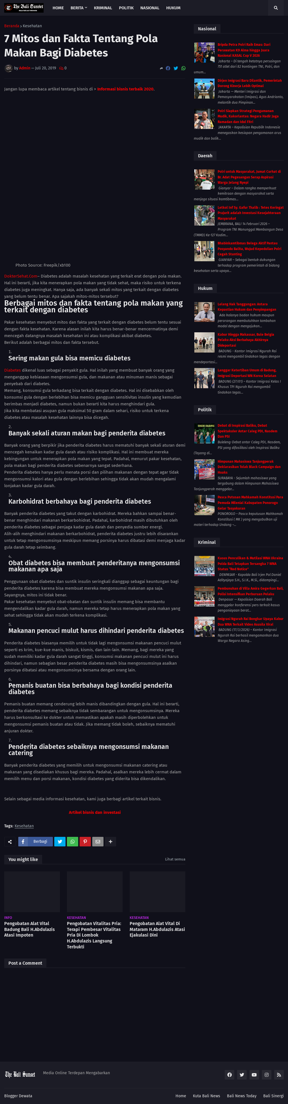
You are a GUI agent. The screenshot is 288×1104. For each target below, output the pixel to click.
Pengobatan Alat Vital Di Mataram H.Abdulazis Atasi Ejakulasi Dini (157, 876)
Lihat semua (175, 806)
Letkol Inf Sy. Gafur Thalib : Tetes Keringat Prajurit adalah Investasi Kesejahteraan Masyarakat (251, 213)
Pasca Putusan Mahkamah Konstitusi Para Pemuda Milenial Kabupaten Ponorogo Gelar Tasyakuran (250, 502)
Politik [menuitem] (126, 7)
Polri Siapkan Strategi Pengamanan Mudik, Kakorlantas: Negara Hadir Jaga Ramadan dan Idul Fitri (248, 116)
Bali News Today (241, 1096)
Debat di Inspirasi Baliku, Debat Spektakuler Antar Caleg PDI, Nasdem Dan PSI (247, 431)
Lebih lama (173, 1050)
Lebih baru (16, 1050)
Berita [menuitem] (77, 7)
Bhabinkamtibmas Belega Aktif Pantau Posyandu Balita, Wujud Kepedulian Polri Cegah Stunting (249, 248)
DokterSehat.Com (20, 223)
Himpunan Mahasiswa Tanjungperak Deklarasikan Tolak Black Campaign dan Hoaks (249, 467)
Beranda (11, 26)
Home (181, 1096)
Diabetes (12, 317)
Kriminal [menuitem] (103, 7)
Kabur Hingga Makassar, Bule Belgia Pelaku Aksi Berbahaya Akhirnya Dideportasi (246, 340)
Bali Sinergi (273, 1096)
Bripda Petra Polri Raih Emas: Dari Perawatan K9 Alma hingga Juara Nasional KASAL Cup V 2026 (244, 50)
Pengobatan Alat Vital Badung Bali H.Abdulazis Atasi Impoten (29, 876)
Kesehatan (32, 26)
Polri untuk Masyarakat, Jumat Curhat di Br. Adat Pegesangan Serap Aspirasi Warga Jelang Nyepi (249, 177)
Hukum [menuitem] (173, 7)
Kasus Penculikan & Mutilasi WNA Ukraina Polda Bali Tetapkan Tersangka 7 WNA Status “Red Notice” (250, 563)
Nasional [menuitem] (149, 7)
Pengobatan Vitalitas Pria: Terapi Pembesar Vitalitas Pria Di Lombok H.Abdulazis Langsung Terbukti (94, 882)
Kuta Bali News (206, 1096)
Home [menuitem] (58, 7)
